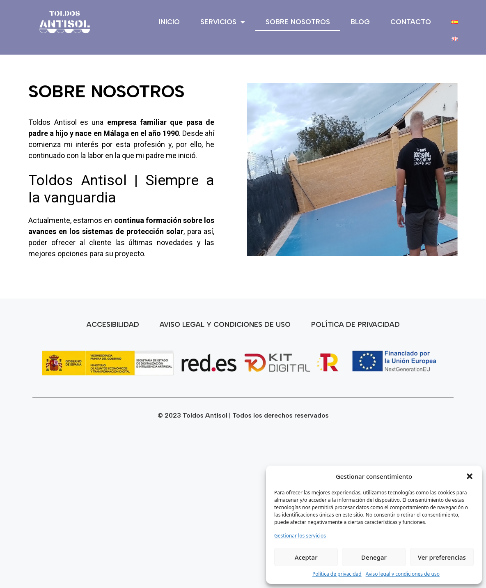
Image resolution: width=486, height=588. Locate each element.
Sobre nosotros (298, 22)
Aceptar (306, 557)
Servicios (222, 22)
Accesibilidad (113, 324)
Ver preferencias (442, 557)
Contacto (410, 22)
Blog (360, 22)
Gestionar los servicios (300, 535)
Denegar (374, 557)
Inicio (169, 22)
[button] (469, 476)
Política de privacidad (337, 573)
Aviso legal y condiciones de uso (403, 573)
